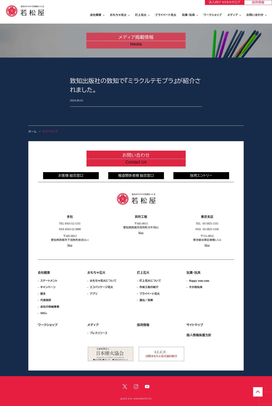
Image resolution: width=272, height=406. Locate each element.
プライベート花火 (165, 14)
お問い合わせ (255, 14)
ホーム (32, 131)
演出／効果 (146, 300)
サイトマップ (195, 325)
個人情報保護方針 (199, 335)
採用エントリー (201, 175)
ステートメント (48, 280)
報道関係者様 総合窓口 (136, 175)
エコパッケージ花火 (101, 287)
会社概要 (95, 14)
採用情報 (258, 2)
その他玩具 (195, 287)
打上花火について (150, 280)
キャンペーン (48, 287)
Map (69, 245)
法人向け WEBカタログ (224, 2)
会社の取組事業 (49, 306)
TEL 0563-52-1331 (70, 223)
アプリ (93, 293)
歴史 (43, 293)
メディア (232, 14)
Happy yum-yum (199, 280)
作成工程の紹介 (148, 287)
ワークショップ (212, 14)
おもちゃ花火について (103, 280)
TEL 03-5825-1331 (207, 223)
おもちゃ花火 (118, 14)
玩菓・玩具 (188, 14)
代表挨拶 (45, 300)
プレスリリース (98, 333)
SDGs (43, 313)
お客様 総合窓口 (70, 175)
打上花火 (140, 14)
